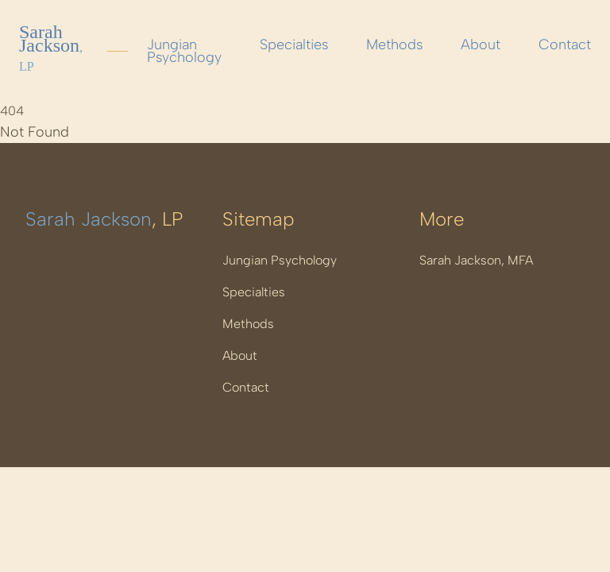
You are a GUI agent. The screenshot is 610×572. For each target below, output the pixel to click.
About (480, 44)
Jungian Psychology (184, 51)
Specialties (294, 44)
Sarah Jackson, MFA (476, 260)
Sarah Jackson (51, 47)
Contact (565, 44)
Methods (394, 44)
